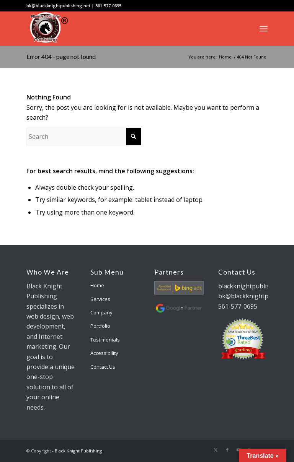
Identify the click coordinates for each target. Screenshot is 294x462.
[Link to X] (216, 449)
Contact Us (102, 366)
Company (101, 312)
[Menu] (264, 28)
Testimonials (105, 339)
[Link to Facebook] (227, 449)
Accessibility (104, 353)
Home (97, 285)
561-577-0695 (108, 5)
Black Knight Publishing (78, 451)
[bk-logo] (47, 28)
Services (100, 299)
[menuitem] (264, 28)
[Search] (83, 136)
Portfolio (100, 325)
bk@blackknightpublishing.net (58, 5)
